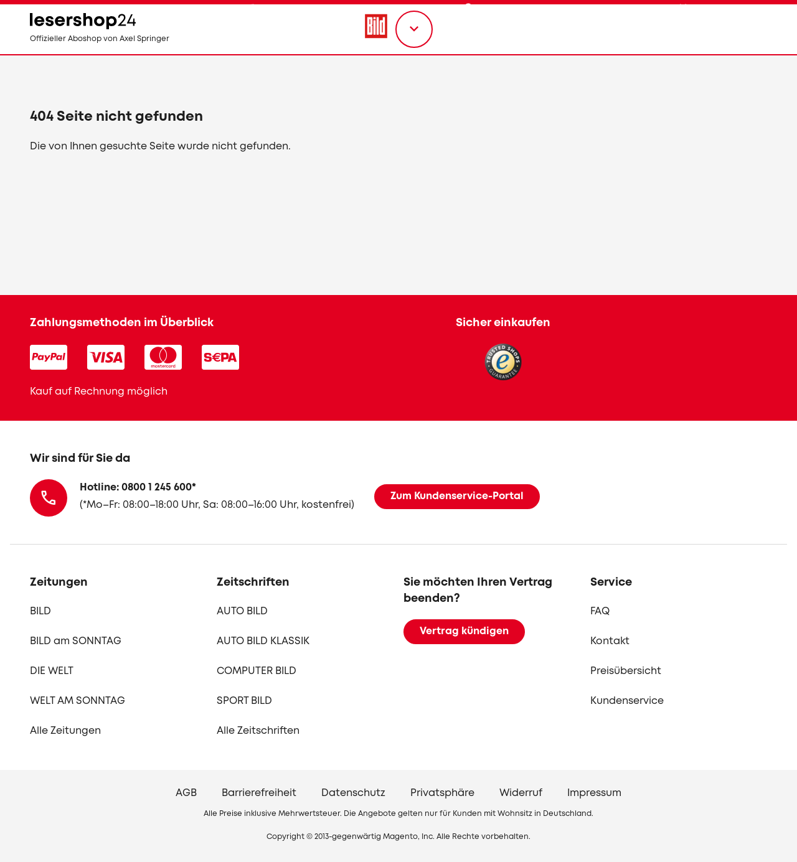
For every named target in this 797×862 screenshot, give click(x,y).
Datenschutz (353, 793)
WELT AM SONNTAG (77, 701)
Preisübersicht (625, 671)
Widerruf (520, 793)
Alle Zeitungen (65, 731)
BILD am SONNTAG (75, 641)
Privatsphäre (442, 793)
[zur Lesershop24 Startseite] (122, 50)
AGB (186, 793)
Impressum (594, 793)
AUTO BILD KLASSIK (263, 641)
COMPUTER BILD (256, 671)
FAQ (600, 611)
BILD (40, 611)
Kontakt (610, 641)
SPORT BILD (244, 701)
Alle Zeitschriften (258, 731)
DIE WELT (51, 671)
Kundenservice (627, 701)
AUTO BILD (242, 611)
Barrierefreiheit (259, 793)
